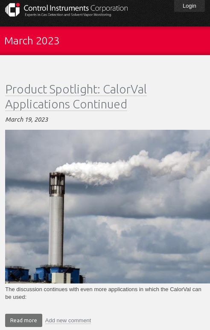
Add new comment (68, 320)
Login (189, 6)
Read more (26, 321)
